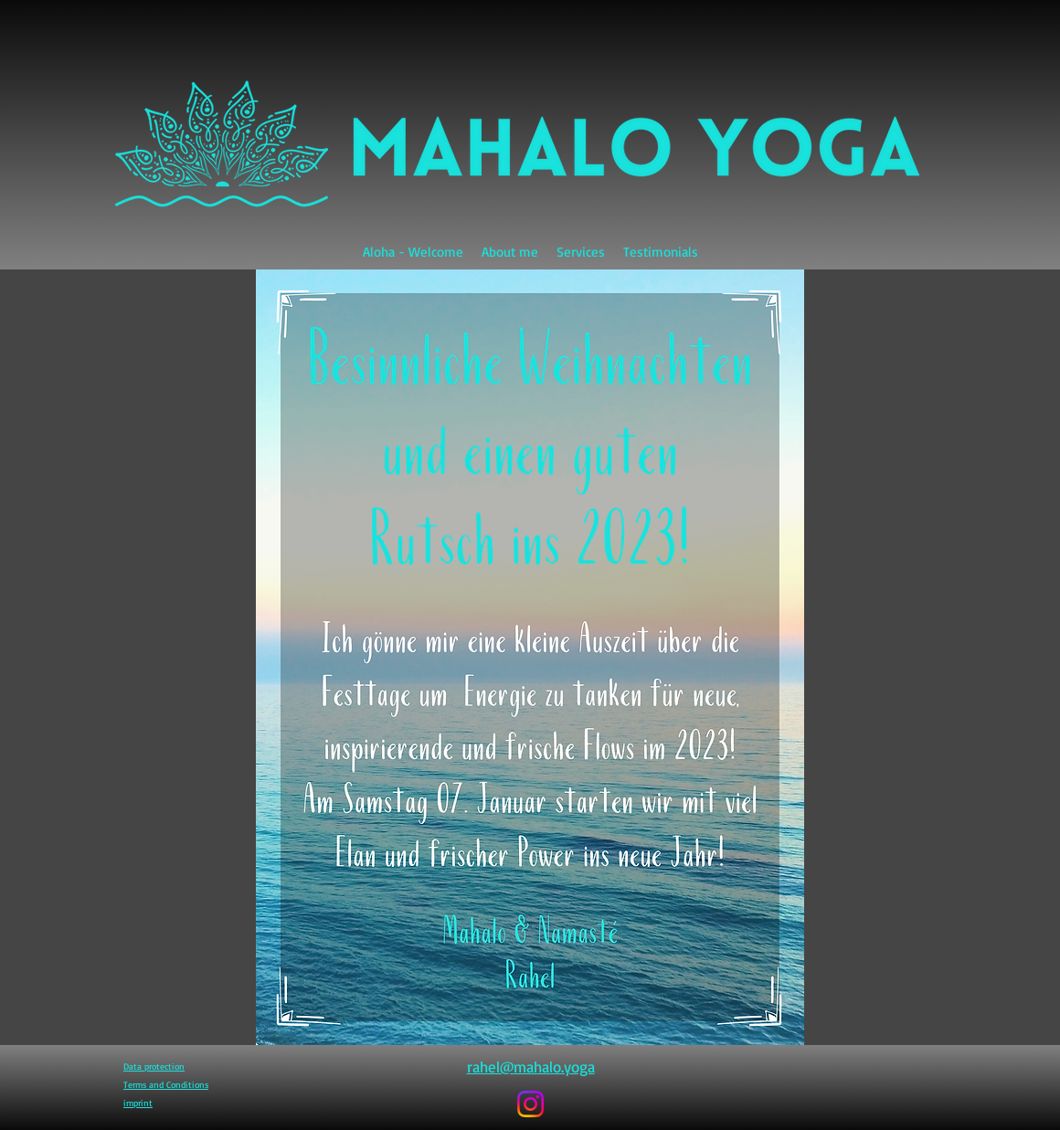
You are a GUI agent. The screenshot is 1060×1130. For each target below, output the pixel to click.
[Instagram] (530, 1104)
